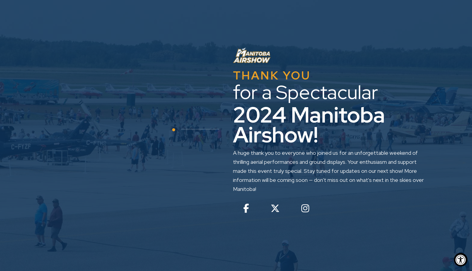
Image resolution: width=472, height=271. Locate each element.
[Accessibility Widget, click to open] (460, 259)
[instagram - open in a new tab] (305, 209)
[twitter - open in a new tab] (275, 209)
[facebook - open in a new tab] (246, 209)
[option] (236, 135)
